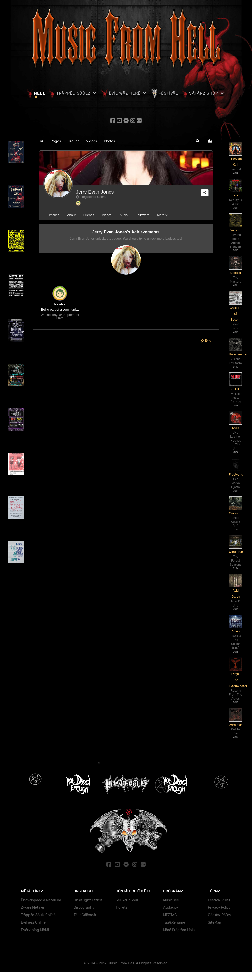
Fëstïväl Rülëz (219, 898)
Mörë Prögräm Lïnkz (179, 927)
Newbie (60, 303)
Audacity (170, 905)
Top (206, 339)
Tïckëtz (121, 905)
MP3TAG (170, 912)
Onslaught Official (88, 898)
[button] (198, 139)
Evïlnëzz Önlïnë (33, 920)
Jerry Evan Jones (95, 190)
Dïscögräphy (84, 905)
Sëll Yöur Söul (127, 898)
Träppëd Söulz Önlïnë (38, 912)
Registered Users (91, 195)
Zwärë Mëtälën (33, 905)
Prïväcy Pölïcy (219, 905)
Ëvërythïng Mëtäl (35, 927)
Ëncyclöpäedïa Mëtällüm (41, 898)
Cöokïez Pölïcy (219, 912)
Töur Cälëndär (85, 912)
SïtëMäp (214, 920)
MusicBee (171, 898)
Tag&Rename (174, 920)
